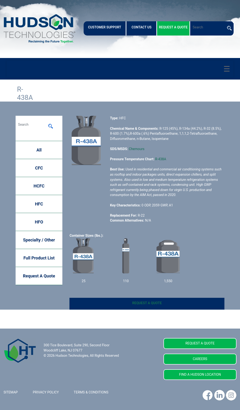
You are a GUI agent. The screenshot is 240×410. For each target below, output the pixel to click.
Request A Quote (39, 275)
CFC (39, 167)
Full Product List (39, 257)
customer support (104, 27)
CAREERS (200, 359)
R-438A (160, 159)
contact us (141, 27)
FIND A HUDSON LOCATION (200, 375)
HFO (39, 221)
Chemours (137, 149)
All (39, 149)
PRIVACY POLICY (46, 392)
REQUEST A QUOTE (147, 303)
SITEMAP (11, 392)
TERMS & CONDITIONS (91, 392)
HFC (39, 203)
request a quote (173, 27)
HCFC (39, 185)
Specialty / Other (39, 239)
